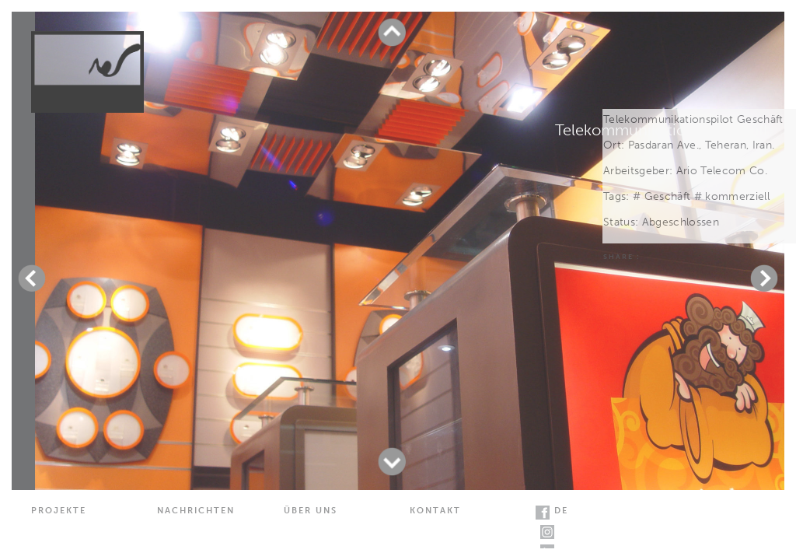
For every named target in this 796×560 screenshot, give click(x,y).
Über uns (310, 511)
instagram (547, 532)
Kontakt (435, 511)
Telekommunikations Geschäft (662, 130)
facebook (543, 513)
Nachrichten (196, 511)
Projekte (58, 511)
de (561, 511)
